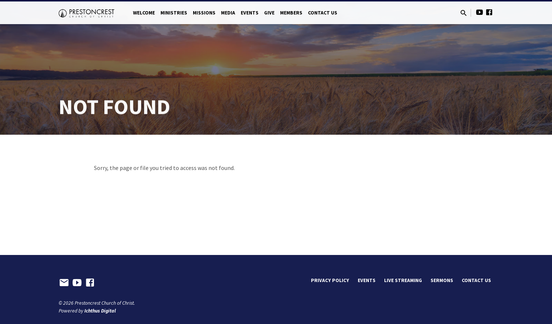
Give (269, 13)
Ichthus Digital (100, 311)
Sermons (442, 280)
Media (228, 13)
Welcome (144, 13)
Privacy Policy (330, 280)
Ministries (173, 13)
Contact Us (322, 13)
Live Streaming (403, 280)
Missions (204, 13)
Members (291, 13)
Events (250, 13)
